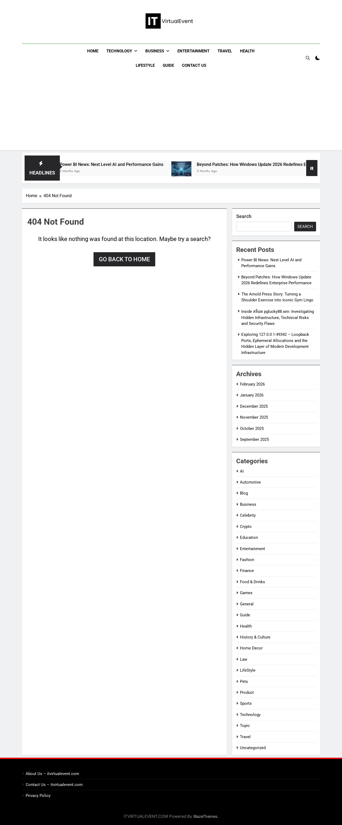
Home (92, 51)
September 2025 (254, 439)
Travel (224, 51)
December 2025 (254, 406)
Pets (244, 681)
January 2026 (251, 395)
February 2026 (252, 384)
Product (247, 692)
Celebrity (248, 515)
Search (243, 216)
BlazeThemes (205, 816)
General (247, 604)
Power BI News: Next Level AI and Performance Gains (119, 164)
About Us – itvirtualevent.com (52, 773)
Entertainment (193, 51)
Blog (244, 493)
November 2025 (254, 417)
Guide (168, 65)
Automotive (250, 482)
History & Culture (255, 637)
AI (242, 471)
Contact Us (194, 65)
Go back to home (124, 259)
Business (154, 51)
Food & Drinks (252, 581)
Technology (119, 51)
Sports (246, 703)
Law (243, 659)
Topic (245, 725)
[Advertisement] (171, 112)
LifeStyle (145, 65)
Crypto (246, 526)
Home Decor (251, 648)
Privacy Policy (38, 795)
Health (247, 51)
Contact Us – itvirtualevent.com (54, 784)
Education (249, 537)
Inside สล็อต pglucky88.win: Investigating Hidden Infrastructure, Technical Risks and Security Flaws (277, 317)
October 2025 (252, 428)
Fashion (247, 559)
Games (246, 592)
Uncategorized (253, 747)
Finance (247, 570)
